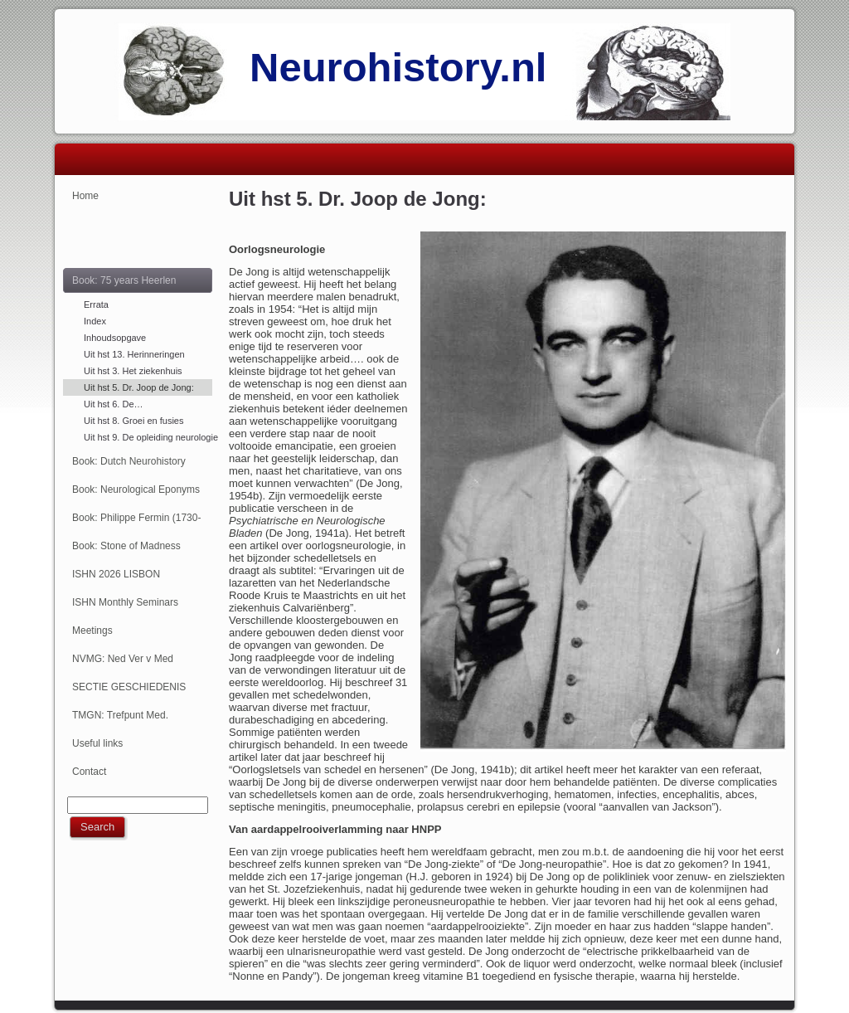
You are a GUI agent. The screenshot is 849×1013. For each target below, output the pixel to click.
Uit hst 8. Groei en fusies (133, 421)
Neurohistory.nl (398, 67)
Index (95, 321)
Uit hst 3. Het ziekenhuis (133, 371)
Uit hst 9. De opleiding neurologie (148, 437)
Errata (96, 304)
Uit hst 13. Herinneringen (134, 354)
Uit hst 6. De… (113, 404)
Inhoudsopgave (115, 338)
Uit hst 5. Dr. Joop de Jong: (139, 387)
